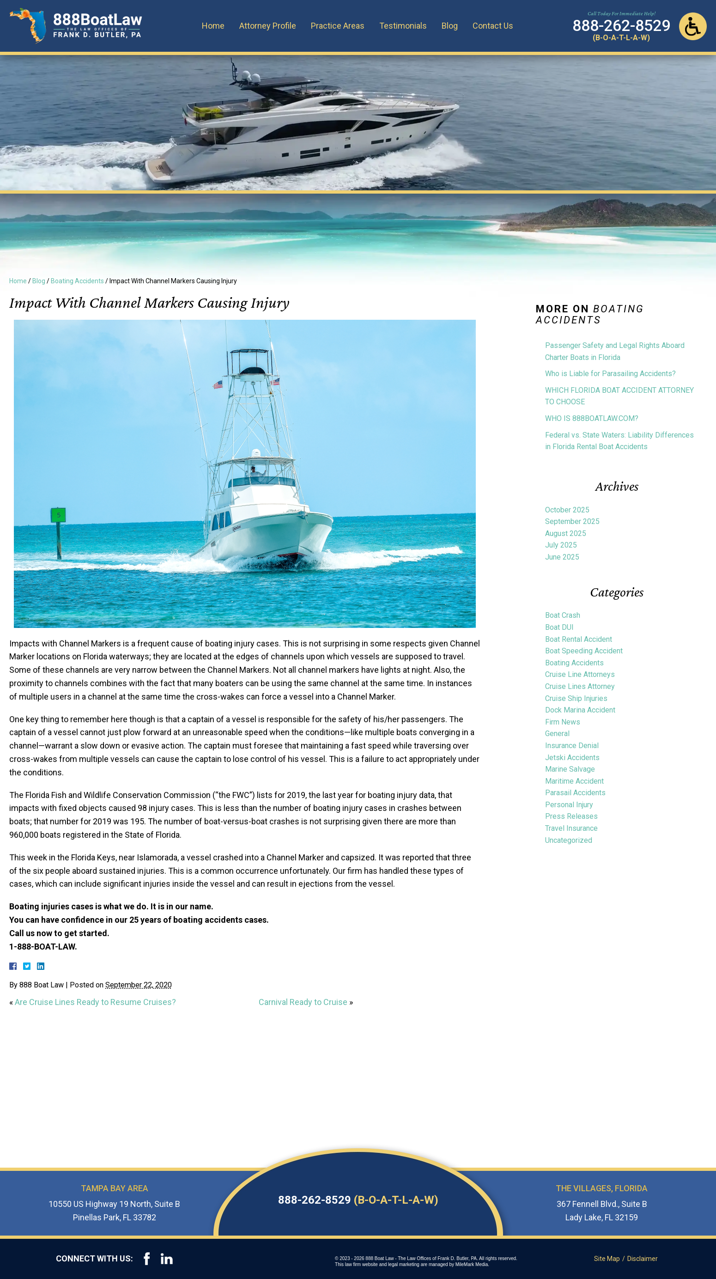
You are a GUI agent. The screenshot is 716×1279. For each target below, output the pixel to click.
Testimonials (405, 25)
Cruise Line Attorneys (580, 674)
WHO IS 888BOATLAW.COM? (591, 418)
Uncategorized (568, 840)
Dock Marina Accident (580, 710)
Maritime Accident (574, 781)
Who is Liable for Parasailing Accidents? (610, 373)
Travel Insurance (571, 828)
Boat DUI (559, 627)
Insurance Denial (572, 745)
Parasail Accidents (575, 792)
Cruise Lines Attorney (580, 686)
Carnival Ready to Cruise (303, 1002)
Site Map (607, 1258)
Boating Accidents (77, 281)
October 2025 (567, 510)
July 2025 (561, 545)
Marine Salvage (570, 769)
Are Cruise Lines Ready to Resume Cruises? (95, 1002)
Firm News (562, 722)
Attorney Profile (270, 25)
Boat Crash (562, 615)
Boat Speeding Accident (584, 650)
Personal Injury (569, 804)
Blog (452, 25)
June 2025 (562, 557)
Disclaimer (643, 1258)
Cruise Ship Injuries (576, 698)
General (557, 733)
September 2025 (572, 521)
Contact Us (495, 25)
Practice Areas (340, 25)
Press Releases (571, 816)
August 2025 (565, 533)
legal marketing (405, 1264)
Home (215, 25)
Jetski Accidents (572, 757)
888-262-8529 (358, 1200)
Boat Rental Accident (578, 639)
